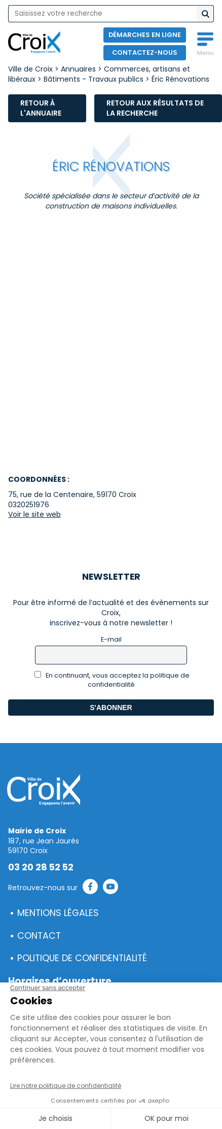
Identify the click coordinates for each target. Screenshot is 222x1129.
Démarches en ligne (144, 34)
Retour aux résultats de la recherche (155, 108)
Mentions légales (58, 913)
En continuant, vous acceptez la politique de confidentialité (112, 680)
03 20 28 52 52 (40, 867)
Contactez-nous (144, 52)
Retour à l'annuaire (40, 108)
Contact (39, 936)
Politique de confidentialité (82, 958)
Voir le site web (34, 514)
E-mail (111, 639)
